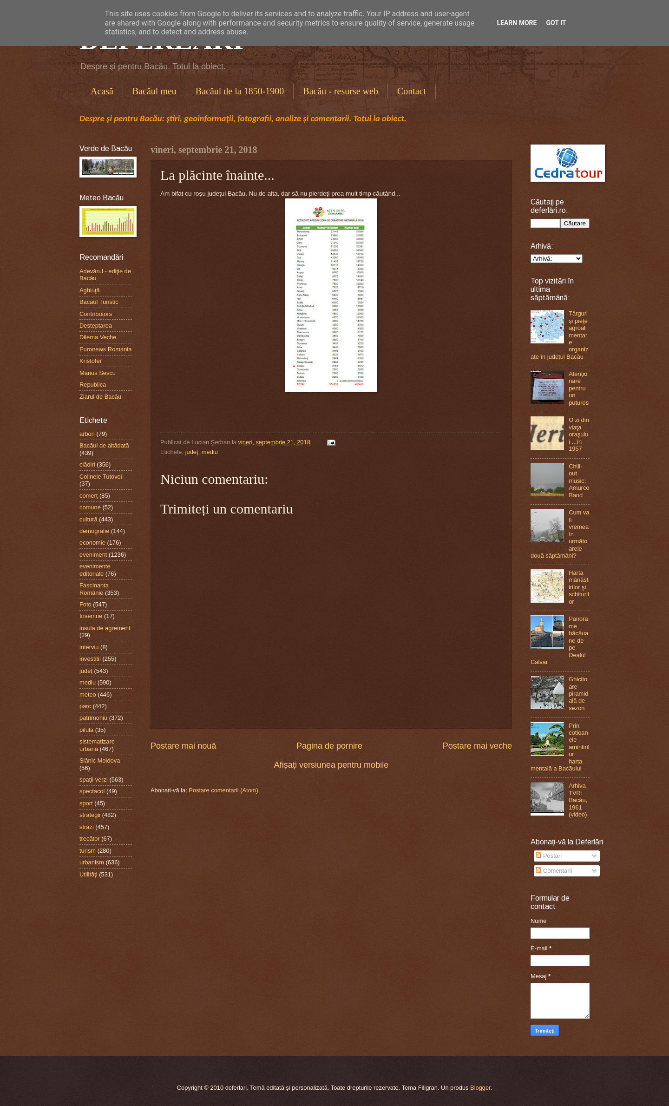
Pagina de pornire (329, 745)
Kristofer (90, 360)
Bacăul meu (154, 91)
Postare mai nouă (183, 745)
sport (86, 803)
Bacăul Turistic (98, 301)
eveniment (93, 554)
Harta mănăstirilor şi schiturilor (579, 587)
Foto (85, 604)
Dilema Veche (97, 337)
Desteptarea (95, 325)
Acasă (102, 91)
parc (85, 706)
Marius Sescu (97, 372)
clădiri (87, 464)
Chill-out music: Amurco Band (579, 481)
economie (92, 542)
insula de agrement (105, 628)
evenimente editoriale (95, 570)
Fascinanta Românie (94, 589)
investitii (90, 658)
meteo (87, 694)
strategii (89, 814)
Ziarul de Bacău (100, 396)
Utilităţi (88, 874)
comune (90, 507)
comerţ (88, 495)
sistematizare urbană (97, 745)
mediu (210, 451)
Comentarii (554, 870)
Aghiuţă (89, 290)
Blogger (480, 1087)
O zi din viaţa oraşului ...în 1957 (579, 434)
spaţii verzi (93, 779)
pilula (86, 729)
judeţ (191, 451)
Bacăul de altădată (104, 445)
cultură (88, 519)
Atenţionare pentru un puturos (579, 388)
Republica (92, 384)
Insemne (90, 615)
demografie (94, 530)
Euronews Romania (105, 349)
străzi (86, 826)
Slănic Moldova (99, 760)
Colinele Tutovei (100, 476)
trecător (89, 838)
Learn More (517, 22)
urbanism (91, 862)
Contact (411, 91)
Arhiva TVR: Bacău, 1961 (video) (578, 800)
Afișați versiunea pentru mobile (331, 765)
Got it (556, 22)
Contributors (95, 313)
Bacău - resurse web (340, 91)
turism (87, 850)
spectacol (92, 791)
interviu (89, 647)
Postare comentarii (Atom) (223, 790)
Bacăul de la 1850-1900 (240, 91)
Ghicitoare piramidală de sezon (578, 693)
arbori (87, 433)
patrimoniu (93, 717)
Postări (549, 855)
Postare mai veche (477, 745)
